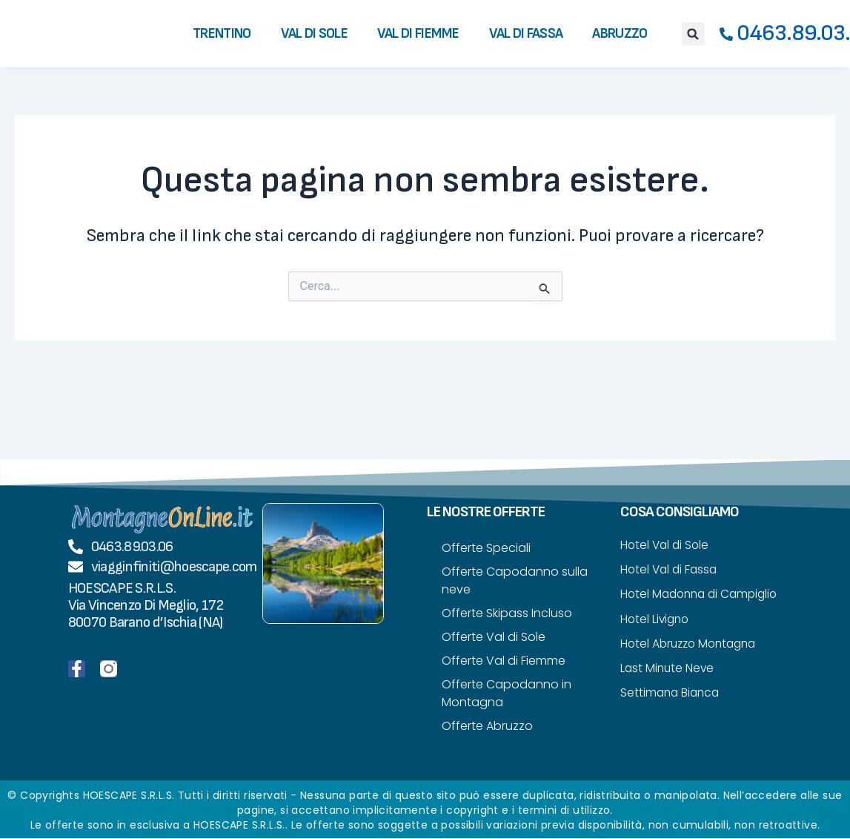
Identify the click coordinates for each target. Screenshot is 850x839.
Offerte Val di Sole (493, 636)
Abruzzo (619, 33)
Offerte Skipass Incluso (507, 613)
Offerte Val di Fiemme (503, 660)
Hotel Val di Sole (666, 544)
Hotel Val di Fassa (670, 570)
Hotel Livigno (656, 638)
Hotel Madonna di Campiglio (671, 604)
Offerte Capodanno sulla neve (515, 580)
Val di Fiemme (418, 33)
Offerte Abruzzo (487, 725)
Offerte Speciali (486, 547)
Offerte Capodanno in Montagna (506, 693)
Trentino (221, 33)
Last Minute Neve (668, 688)
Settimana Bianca (671, 714)
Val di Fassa (526, 33)
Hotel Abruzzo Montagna (692, 663)
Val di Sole (314, 33)
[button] (693, 33)
